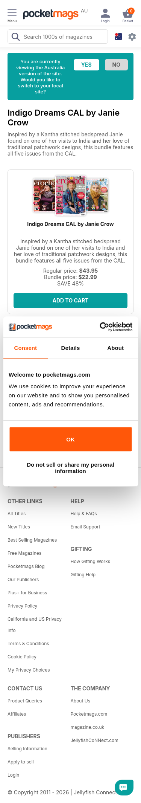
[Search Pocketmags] (15, 38)
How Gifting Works (91, 561)
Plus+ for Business (27, 592)
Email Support (85, 527)
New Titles (19, 527)
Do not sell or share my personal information (70, 467)
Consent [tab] (25, 348)
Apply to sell (21, 762)
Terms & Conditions (28, 643)
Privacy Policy (22, 606)
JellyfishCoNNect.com (94, 740)
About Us (80, 701)
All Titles (17, 513)
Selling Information (27, 748)
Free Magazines (24, 553)
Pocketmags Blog (26, 566)
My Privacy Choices (29, 670)
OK (70, 439)
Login (13, 775)
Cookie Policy (22, 656)
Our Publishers (23, 579)
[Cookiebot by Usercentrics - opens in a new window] (100, 327)
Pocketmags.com (89, 714)
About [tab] (115, 348)
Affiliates (17, 714)
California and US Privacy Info (35, 624)
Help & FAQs (84, 513)
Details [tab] (70, 348)
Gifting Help (83, 574)
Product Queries (25, 701)
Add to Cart (71, 300)
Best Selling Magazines (32, 540)
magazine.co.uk (88, 727)
